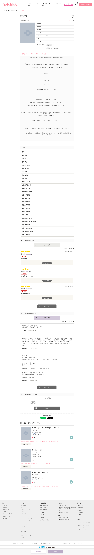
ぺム (70, 20)
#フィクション (41, 463)
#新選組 (23, 441)
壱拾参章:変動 (26, 195)
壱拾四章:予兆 (26, 198)
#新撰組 (23, 54)
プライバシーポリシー (56, 543)
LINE (79, 517)
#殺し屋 (53, 486)
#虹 (46, 441)
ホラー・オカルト (25, 522)
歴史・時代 (23, 526)
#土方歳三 (42, 441)
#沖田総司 (32, 54)
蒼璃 (27, 271)
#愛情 (29, 463)
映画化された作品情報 (45, 520)
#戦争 (22, 463)
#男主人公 (48, 486)
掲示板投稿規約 (44, 543)
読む (55, 551)
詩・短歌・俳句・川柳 (26, 535)
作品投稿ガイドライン (24, 543)
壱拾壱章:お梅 (26, 188)
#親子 (25, 463)
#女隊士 (37, 54)
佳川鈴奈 (24, 348)
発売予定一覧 (43, 507)
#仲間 (41, 54)
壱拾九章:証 (25, 215)
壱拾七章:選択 (26, 208)
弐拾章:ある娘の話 (27, 218)
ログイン (77, 4)
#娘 (49, 463)
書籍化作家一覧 (43, 509)
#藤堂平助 (32, 441)
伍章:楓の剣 (25, 168)
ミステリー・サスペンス (26, 520)
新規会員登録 (85, 4)
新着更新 (5, 511)
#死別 (52, 441)
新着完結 (5, 507)
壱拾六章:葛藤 (26, 205)
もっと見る (47, 306)
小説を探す (5, 505)
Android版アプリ (81, 507)
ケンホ (34, 474)
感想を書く (47, 317)
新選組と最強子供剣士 (39, 472)
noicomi (42, 514)
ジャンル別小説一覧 (7, 513)
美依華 (28, 289)
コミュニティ (6, 518)
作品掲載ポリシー (35, 543)
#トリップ (27, 486)
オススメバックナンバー (64, 519)
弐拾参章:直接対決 (27, 228)
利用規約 (14, 543)
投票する (47, 408)
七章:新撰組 (25, 175)
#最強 (34, 486)
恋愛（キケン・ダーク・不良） (28, 509)
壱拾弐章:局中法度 (27, 191)
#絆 (55, 441)
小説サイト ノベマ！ (82, 529)
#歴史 (46, 463)
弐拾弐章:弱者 (26, 225)
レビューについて (67, 248)
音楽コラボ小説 (6, 516)
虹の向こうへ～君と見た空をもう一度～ (44, 428)
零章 (23, 152)
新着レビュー (6, 509)
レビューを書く (47, 245)
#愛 (34, 463)
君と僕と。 (35, 450)
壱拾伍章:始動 (26, 201)
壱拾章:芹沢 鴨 (26, 185)
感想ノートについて (67, 321)
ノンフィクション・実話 (26, 518)
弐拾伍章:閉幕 (26, 234)
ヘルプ (73, 543)
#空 (57, 441)
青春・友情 (23, 516)
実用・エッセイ (24, 533)
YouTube (79, 514)
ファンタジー (24, 524)
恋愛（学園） (24, 513)
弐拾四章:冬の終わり (27, 231)
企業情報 (79, 543)
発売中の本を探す (44, 505)
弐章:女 (24, 158)
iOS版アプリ (80, 505)
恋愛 (22, 507)
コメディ (23, 529)
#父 (36, 463)
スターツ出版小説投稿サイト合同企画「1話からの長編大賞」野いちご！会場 (67, 509)
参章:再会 (24, 162)
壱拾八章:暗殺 (26, 211)
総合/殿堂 (23, 505)
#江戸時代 (38, 486)
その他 (22, 537)
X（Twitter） (80, 512)
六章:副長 (24, 172)
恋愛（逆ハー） (24, 511)
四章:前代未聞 (26, 165)
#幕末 (27, 54)
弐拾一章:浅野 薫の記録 (29, 221)
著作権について (66, 543)
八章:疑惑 (24, 178)
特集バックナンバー (63, 517)
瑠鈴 (33, 430)
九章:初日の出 (26, 181)
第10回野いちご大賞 (63, 512)
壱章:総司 (24, 155)
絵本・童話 (23, 531)
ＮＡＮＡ (28, 254)
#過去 (49, 441)
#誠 (45, 54)
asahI (23, 330)
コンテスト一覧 (62, 505)
